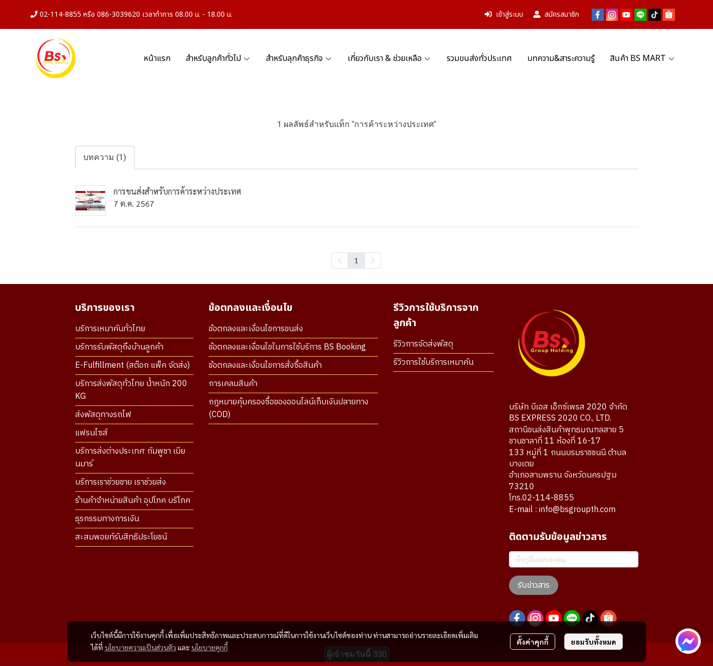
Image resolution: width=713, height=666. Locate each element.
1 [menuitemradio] (356, 260)
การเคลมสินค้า (233, 384)
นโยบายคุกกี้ (209, 647)
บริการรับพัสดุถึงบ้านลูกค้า (119, 347)
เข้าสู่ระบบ (504, 14)
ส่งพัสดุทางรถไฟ (103, 415)
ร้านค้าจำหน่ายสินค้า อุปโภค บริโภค (132, 501)
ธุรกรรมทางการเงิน (107, 519)
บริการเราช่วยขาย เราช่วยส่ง (120, 482)
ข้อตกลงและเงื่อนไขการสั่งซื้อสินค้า (265, 365)
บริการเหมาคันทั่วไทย (110, 329)
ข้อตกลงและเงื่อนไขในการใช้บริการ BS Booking (287, 347)
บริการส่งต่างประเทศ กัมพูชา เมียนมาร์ (130, 458)
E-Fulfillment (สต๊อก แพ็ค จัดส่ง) (132, 365)
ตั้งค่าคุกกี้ (533, 641)
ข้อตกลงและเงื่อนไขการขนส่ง (256, 329)
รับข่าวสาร (534, 585)
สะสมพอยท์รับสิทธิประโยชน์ (121, 537)
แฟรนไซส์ (91, 433)
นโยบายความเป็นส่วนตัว (140, 647)
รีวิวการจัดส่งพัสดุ (423, 344)
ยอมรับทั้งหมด (593, 641)
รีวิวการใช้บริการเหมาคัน (433, 362)
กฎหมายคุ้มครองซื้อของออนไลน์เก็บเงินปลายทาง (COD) (288, 408)
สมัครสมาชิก (556, 14)
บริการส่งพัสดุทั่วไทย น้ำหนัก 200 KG (131, 390)
